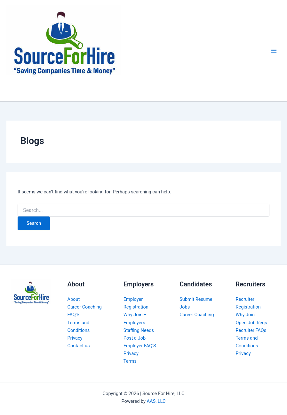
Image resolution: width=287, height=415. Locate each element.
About (73, 299)
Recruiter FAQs (251, 330)
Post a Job (135, 338)
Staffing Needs (139, 330)
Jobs (184, 307)
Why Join (245, 315)
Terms (130, 361)
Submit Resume (195, 299)
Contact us (78, 346)
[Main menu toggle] (274, 50)
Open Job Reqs (251, 323)
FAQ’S (73, 315)
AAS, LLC (156, 401)
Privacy (74, 338)
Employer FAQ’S (140, 346)
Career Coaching (84, 307)
